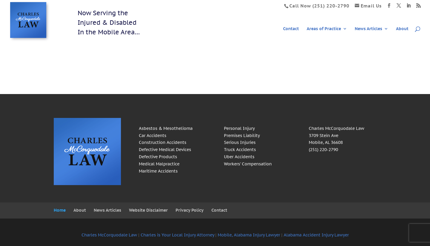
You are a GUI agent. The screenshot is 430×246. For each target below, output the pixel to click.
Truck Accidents (240, 149)
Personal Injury (239, 128)
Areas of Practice (324, 29)
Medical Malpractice (159, 164)
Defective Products (158, 156)
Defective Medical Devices (165, 149)
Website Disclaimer (148, 210)
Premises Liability (242, 135)
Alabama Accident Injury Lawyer (316, 235)
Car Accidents (152, 135)
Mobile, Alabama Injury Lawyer (249, 235)
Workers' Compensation (248, 164)
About (402, 29)
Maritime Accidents (158, 171)
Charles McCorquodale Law (109, 235)
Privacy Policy (190, 210)
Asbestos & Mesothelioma (166, 128)
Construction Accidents (162, 142)
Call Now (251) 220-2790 (319, 6)
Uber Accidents (239, 156)
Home (60, 210)
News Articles (368, 29)
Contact (291, 29)
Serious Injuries (240, 142)
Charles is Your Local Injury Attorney (177, 235)
